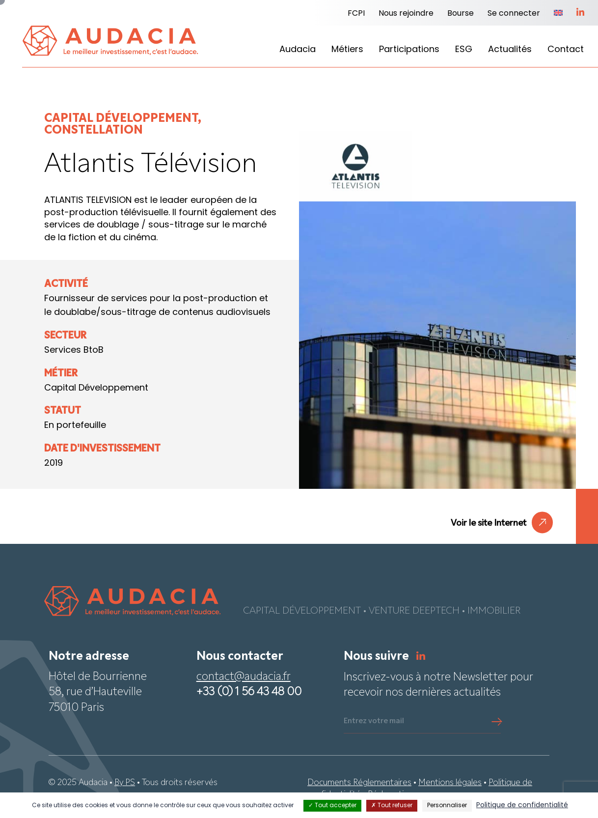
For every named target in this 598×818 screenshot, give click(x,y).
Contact (565, 50)
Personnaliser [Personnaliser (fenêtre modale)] (447, 806)
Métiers (347, 50)
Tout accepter (332, 806)
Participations (409, 50)
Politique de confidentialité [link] (522, 805)
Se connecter (514, 14)
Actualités (510, 50)
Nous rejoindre (406, 14)
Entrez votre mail (374, 721)
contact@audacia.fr (243, 677)
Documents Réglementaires (359, 783)
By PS (124, 783)
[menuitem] (558, 14)
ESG (463, 50)
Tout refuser (391, 806)
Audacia (297, 50)
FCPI (356, 14)
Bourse (460, 14)
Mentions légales (450, 783)
